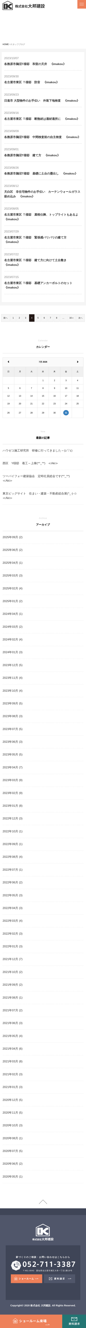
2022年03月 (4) (13, 920)
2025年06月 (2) (13, 550)
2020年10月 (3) (13, 1125)
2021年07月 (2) (13, 1010)
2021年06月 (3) (13, 1023)
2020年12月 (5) (13, 1100)
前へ (5, 318)
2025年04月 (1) (13, 562)
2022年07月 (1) (13, 869)
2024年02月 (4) (13, 639)
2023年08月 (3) (13, 716)
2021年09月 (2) (13, 984)
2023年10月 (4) (13, 690)
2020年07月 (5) (13, 1151)
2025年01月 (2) (13, 601)
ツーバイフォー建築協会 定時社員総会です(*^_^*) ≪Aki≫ (39, 478)
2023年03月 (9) (13, 780)
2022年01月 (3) (13, 946)
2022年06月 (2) (13, 882)
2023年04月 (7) (13, 767)
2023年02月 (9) (13, 793)
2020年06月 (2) (13, 1163)
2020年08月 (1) (13, 1138)
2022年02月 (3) (13, 933)
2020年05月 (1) (13, 1176)
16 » (71, 318)
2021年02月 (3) (13, 1074)
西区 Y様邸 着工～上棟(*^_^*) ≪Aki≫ (30, 463)
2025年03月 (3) (13, 575)
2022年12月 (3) (13, 818)
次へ (80, 318)
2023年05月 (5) (13, 754)
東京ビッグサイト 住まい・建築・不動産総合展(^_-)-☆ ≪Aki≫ (41, 496)
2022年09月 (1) (13, 844)
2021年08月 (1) (13, 997)
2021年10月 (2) (13, 972)
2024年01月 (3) (13, 652)
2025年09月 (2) (13, 537)
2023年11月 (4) (13, 677)
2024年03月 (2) (13, 626)
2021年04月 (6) (13, 1048)
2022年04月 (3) (13, 908)
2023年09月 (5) (13, 703)
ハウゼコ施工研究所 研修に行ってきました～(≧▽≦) (37, 450)
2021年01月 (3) (13, 1087)
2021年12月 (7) (13, 959)
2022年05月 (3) (13, 895)
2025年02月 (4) (13, 588)
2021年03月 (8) (13, 1061)
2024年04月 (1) (13, 614)
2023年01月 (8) (13, 805)
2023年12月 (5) (13, 665)
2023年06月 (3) (13, 741)
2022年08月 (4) (13, 856)
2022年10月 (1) (13, 831)
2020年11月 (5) (13, 1112)
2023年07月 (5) (13, 729)
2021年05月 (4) (13, 1036)
